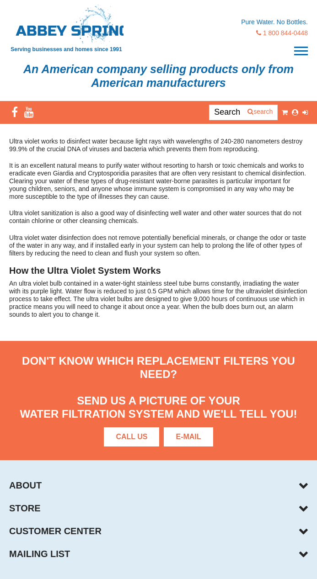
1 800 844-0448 (282, 33)
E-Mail (188, 437)
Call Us (131, 437)
